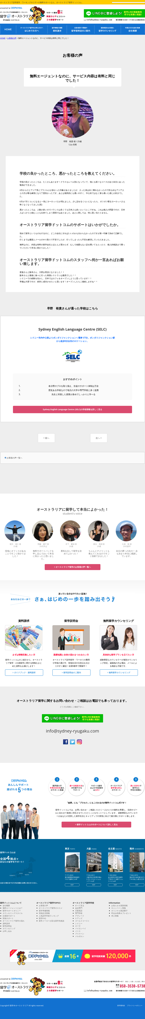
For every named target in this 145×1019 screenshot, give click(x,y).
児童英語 (78, 910)
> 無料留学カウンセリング (118, 672)
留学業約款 (121, 1005)
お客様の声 (11, 38)
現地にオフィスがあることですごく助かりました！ (15, 553)
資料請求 (6, 923)
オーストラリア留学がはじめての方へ (31, 29)
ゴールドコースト (82, 921)
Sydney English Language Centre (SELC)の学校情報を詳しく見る (72, 409)
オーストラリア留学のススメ (50, 908)
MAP (72, 885)
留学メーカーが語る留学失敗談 (51, 921)
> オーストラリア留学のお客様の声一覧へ (72, 567)
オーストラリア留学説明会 (80, 29)
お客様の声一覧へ (14, 457)
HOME (2, 38)
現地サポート (8, 918)
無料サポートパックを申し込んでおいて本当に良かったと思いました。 (43, 554)
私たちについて (133, 29)
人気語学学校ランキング (49, 916)
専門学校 (78, 913)
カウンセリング (9, 928)
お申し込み (7, 931)
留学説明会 (7, 926)
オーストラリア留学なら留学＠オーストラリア (18, 16)
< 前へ (46, 437)
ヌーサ (78, 926)
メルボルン (79, 936)
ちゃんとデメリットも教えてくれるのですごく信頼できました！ (99, 553)
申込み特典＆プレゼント (121, 913)
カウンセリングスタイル (13, 913)
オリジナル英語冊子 (119, 910)
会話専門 (78, 908)
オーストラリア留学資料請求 (57, 29)
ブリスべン (79, 933)
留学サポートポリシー (12, 910)
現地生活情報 (44, 913)
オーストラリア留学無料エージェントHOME (8, 29)
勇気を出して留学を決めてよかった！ (71, 552)
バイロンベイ (80, 928)
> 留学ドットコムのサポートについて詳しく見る (96, 824)
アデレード (79, 916)
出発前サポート (9, 916)
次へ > (99, 437)
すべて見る (79, 905)
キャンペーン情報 (118, 908)
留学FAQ (42, 918)
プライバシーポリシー (134, 1005)
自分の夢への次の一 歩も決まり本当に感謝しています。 (126, 553)
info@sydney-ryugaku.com (72, 731)
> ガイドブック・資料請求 (24, 672)
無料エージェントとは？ (13, 908)
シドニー (78, 923)
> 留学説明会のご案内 (71, 672)
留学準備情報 (44, 910)
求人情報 (115, 916)
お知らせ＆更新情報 (119, 905)
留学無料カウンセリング (107, 29)
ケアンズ (78, 918)
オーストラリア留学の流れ (13, 921)
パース (78, 931)
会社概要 (6, 905)
